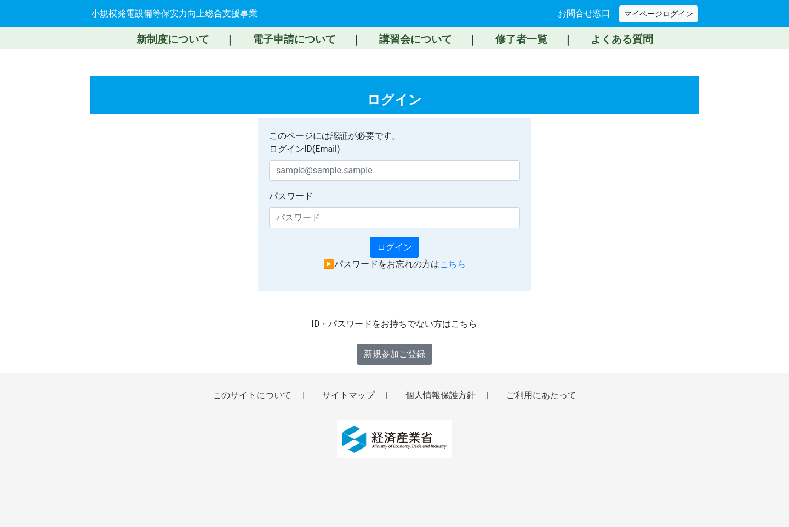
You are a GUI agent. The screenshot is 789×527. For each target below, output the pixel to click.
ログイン (394, 247)
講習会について (415, 39)
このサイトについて (253, 395)
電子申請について (294, 39)
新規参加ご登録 (394, 354)
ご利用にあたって (541, 395)
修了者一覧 (521, 39)
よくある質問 (622, 39)
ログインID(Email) (304, 149)
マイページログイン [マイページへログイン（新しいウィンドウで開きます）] (658, 13)
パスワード (291, 196)
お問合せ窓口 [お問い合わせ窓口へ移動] (584, 13)
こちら (452, 264)
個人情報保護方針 (441, 395)
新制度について (172, 39)
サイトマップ (349, 395)
